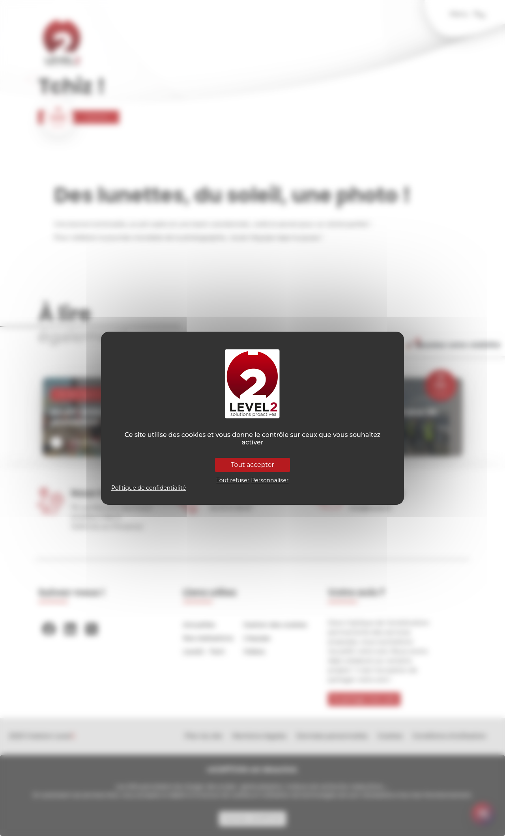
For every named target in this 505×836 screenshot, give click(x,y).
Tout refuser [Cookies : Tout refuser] (233, 480)
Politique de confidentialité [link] (148, 488)
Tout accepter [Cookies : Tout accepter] (252, 464)
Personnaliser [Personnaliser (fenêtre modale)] (269, 480)
